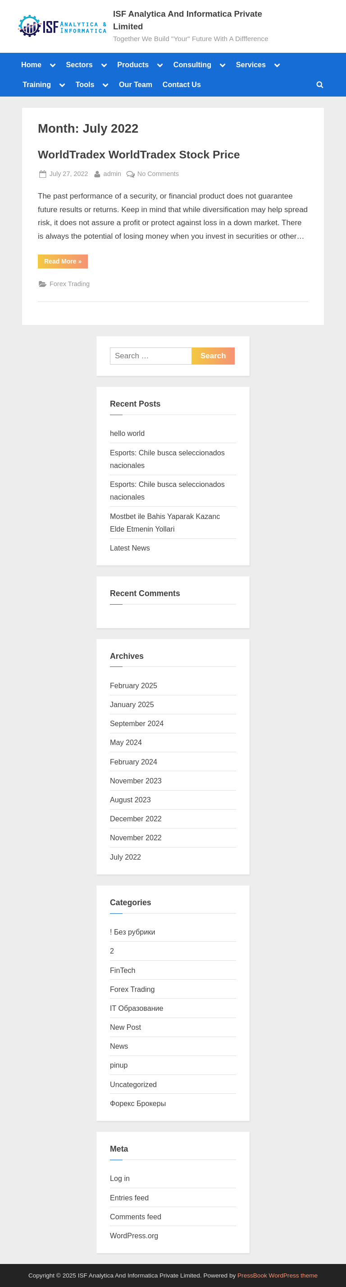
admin (112, 172)
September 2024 (137, 723)
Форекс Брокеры (138, 1103)
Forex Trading (70, 283)
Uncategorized (133, 1084)
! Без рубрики (132, 932)
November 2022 (136, 837)
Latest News (130, 548)
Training (37, 84)
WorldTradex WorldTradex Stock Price (139, 154)
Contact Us (182, 84)
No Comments (158, 172)
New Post (125, 1027)
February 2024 (133, 762)
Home (31, 64)
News (119, 1046)
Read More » (66, 260)
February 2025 (133, 685)
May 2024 (126, 742)
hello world (127, 433)
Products (133, 64)
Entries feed (129, 1198)
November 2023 (136, 781)
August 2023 (130, 800)
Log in (120, 1178)
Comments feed (135, 1217)
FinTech (123, 970)
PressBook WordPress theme (277, 1275)
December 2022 (136, 819)
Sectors (79, 64)
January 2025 (132, 704)
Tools (85, 84)
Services (251, 64)
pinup (119, 1065)
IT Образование (137, 1008)
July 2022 (125, 857)
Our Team (135, 84)
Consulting (192, 64)
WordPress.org (134, 1235)
